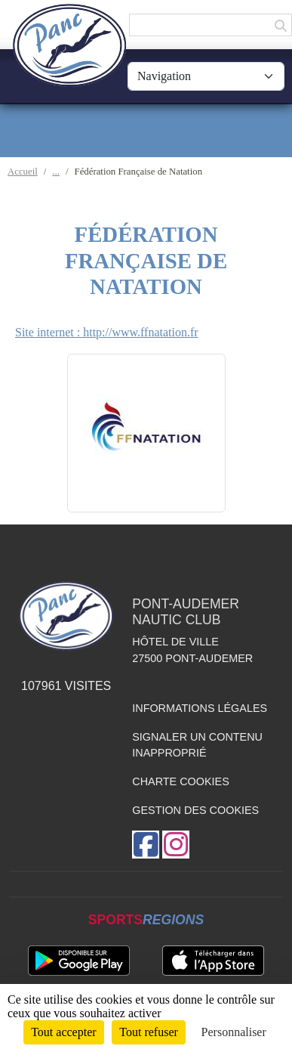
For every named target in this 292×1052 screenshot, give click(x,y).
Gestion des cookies (195, 810)
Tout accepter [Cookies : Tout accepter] (63, 1032)
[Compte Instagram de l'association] (175, 845)
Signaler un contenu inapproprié (197, 745)
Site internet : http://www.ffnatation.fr (106, 332)
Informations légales (199, 708)
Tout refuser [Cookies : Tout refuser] (148, 1032)
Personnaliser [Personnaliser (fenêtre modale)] (233, 1032)
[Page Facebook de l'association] (145, 845)
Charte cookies (180, 781)
